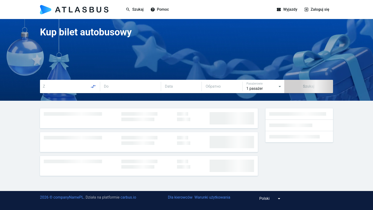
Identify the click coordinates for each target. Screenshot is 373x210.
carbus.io (128, 197)
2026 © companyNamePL (61, 197)
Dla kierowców (180, 197)
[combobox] (69, 86)
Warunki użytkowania (212, 197)
